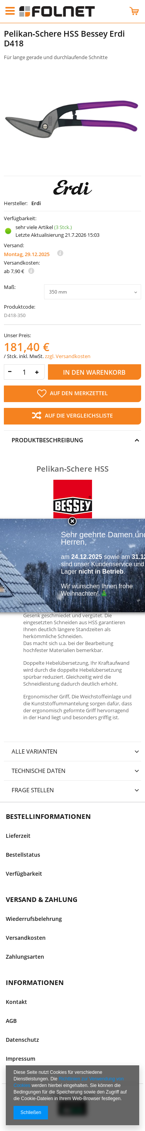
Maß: (9, 287)
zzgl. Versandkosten (67, 356)
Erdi (36, 203)
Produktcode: (19, 307)
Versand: (14, 245)
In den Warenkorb (94, 372)
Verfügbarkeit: (20, 218)
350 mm (58, 292)
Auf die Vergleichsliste (72, 416)
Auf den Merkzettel (72, 393)
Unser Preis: (17, 335)
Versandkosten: (22, 263)
